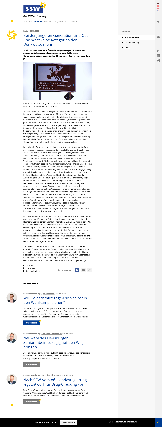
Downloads (73, 21)
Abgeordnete (60, 21)
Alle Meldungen (130, 37)
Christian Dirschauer (51, 333)
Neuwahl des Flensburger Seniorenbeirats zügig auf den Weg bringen (53, 342)
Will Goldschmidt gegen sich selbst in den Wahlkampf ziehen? (55, 300)
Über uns (48, 21)
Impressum (132, 422)
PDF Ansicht (29, 268)
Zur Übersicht (30, 265)
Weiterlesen (33, 322)
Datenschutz (120, 422)
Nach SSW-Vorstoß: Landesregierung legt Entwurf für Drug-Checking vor (55, 382)
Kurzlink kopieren (32, 271)
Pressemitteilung (130, 42)
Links (111, 422)
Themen (38, 21)
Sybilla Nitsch (48, 293)
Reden (126, 47)
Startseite (27, 21)
